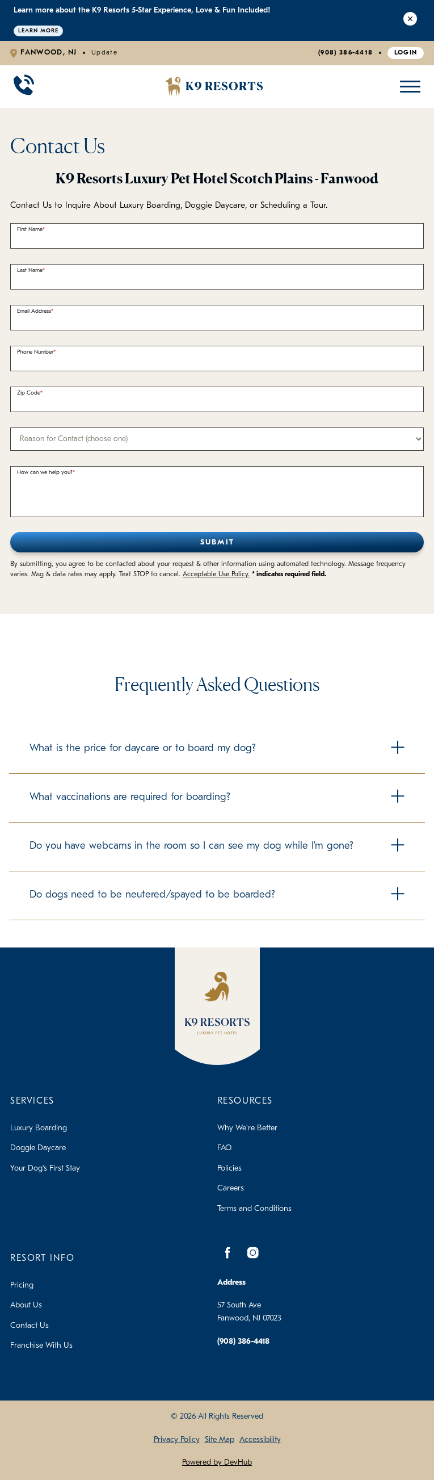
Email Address (34, 311)
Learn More (38, 31)
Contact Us (29, 1326)
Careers (230, 1188)
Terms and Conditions (254, 1209)
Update (104, 52)
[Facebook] (227, 1253)
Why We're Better (247, 1128)
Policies (229, 1168)
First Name (30, 230)
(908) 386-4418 (345, 52)
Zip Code (28, 393)
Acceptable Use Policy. (216, 574)
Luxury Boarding (38, 1128)
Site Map (219, 1440)
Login (406, 52)
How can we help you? (45, 472)
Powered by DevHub (217, 1462)
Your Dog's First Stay (45, 1168)
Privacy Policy (177, 1440)
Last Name (30, 270)
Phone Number (35, 352)
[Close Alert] (410, 20)
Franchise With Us (41, 1345)
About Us (26, 1305)
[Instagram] (253, 1253)
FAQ (224, 1148)
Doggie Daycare (38, 1148)
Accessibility (260, 1440)
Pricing (21, 1285)
